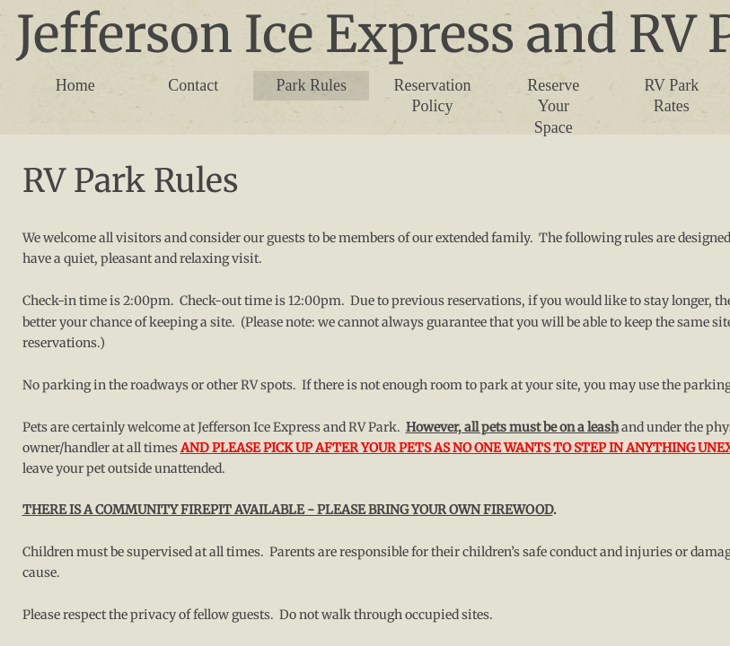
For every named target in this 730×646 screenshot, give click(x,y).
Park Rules (312, 85)
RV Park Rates (671, 95)
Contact (193, 85)
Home (75, 85)
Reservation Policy (432, 95)
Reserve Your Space (553, 106)
